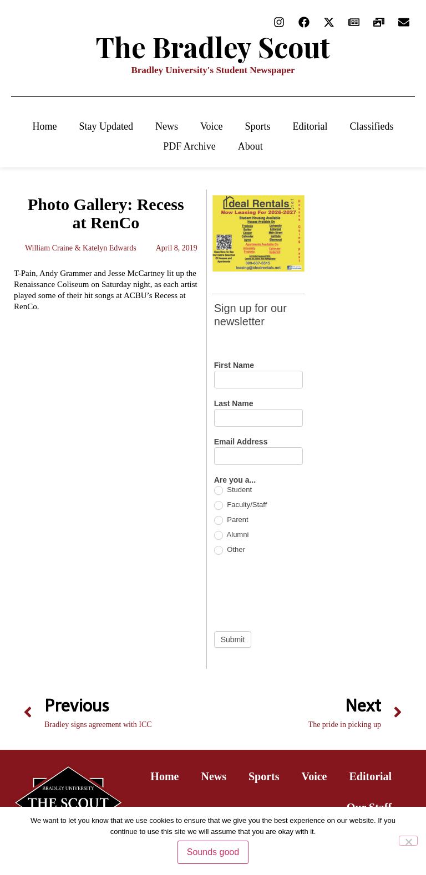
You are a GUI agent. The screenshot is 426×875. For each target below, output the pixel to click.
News (166, 126)
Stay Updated (106, 126)
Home (44, 126)
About (250, 146)
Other (229, 550)
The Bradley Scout (213, 46)
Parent (231, 520)
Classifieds (372, 126)
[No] (408, 841)
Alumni (231, 535)
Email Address (241, 442)
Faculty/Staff (240, 505)
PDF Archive (189, 146)
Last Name (233, 404)
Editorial (310, 126)
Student (233, 490)
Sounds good (213, 852)
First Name (234, 365)
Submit (233, 639)
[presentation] (298, 593)
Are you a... (235, 480)
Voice (211, 126)
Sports (258, 126)
